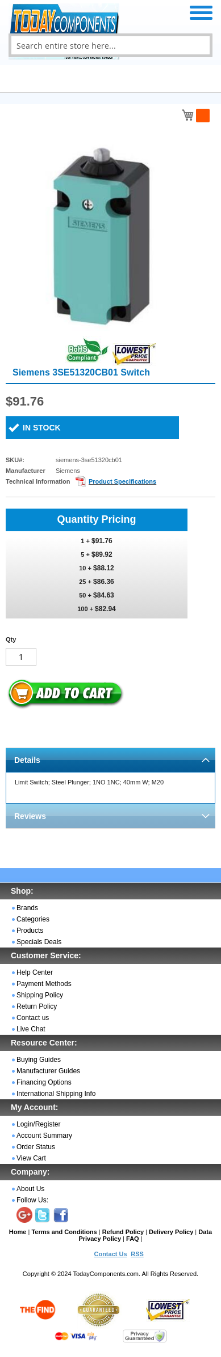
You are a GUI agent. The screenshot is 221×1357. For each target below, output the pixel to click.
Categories (32, 919)
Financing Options (44, 1082)
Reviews (30, 816)
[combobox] (110, 45)
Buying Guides (38, 1060)
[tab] (110, 760)
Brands (27, 908)
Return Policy (36, 1006)
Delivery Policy (171, 1231)
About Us (30, 1189)
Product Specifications (122, 481)
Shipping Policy (39, 995)
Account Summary (44, 1136)
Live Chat (30, 1029)
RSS (137, 1254)
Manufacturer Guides (48, 1071)
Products (29, 930)
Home (18, 1231)
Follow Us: (32, 1200)
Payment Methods (44, 984)
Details (27, 760)
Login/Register (38, 1124)
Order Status (35, 1147)
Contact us (32, 1018)
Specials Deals (38, 942)
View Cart (31, 1158)
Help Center (34, 972)
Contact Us (110, 1254)
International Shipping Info (55, 1094)
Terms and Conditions (64, 1231)
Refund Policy (123, 1231)
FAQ (132, 1238)
